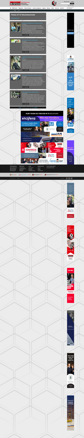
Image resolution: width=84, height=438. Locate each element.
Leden (52, 8)
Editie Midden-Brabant (13, 167)
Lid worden (30, 168)
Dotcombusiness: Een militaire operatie (30, 92)
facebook (67, 178)
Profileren (72, 1)
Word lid (62, 8)
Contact (39, 168)
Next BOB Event (22, 167)
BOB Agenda (21, 169)
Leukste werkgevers (37, 8)
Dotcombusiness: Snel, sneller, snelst (30, 40)
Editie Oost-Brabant (13, 168)
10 (32, 107)
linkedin (72, 178)
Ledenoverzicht (31, 167)
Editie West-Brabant (13, 169)
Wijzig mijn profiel (66, 1)
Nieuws (48, 8)
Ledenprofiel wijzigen (32, 170)
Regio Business (19, 3)
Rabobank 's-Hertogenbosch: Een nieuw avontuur (32, 23)
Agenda (44, 8)
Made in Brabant (27, 8)
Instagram (69, 178)
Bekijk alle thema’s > (15, 18)
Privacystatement (40, 170)
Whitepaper (21, 170)
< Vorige (19, 107)
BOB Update (30, 169)
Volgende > (35, 107)
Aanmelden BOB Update (50, 167)
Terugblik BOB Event (22, 168)
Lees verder (26, 51)
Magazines (21, 8)
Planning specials (12, 170)
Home (11, 8)
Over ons (57, 8)
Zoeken (72, 3)
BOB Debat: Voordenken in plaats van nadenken (32, 75)
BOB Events (14, 8)
